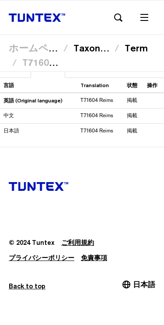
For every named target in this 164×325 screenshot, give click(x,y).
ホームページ (38, 48)
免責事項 (94, 257)
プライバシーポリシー (41, 257)
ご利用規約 (77, 242)
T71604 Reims (53, 62)
